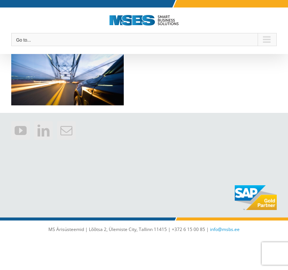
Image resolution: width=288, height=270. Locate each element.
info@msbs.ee (225, 229)
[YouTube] (20, 130)
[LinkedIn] (43, 130)
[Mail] (66, 130)
